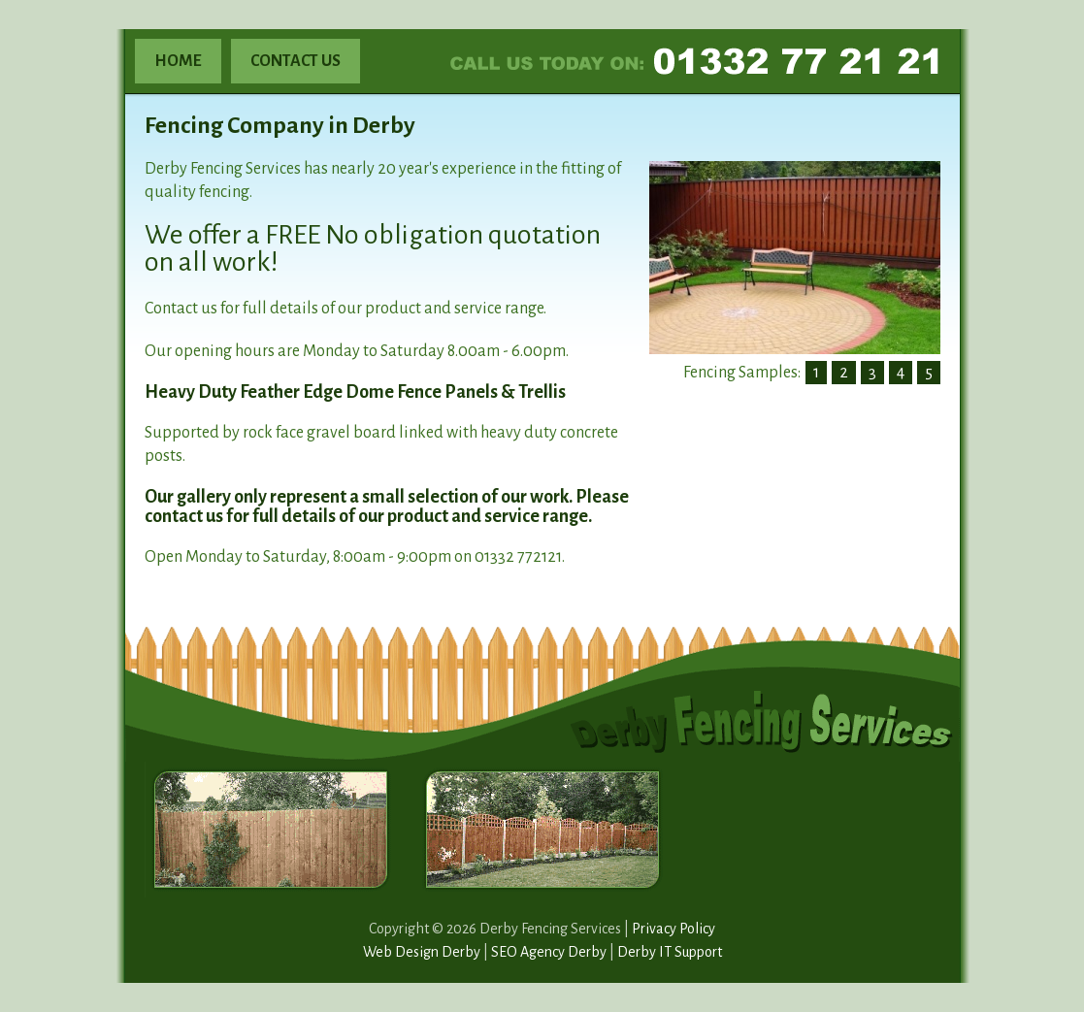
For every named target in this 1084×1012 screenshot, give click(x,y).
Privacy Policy (673, 928)
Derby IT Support (669, 952)
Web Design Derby (421, 952)
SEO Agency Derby (549, 952)
